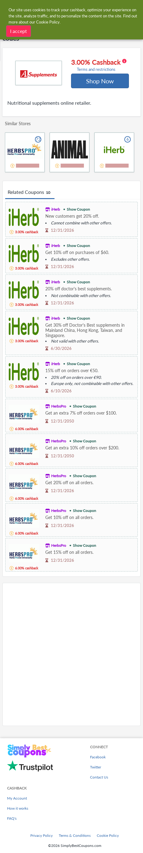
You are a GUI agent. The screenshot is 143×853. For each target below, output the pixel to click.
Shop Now (100, 81)
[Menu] (7, 8)
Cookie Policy (108, 835)
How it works (17, 808)
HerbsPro (58, 406)
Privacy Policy (41, 835)
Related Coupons (30, 192)
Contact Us (99, 777)
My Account (17, 798)
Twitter (95, 767)
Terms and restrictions (96, 69)
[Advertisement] (71, 654)
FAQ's (12, 818)
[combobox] (77, 8)
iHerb (55, 209)
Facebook (98, 757)
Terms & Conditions (75, 835)
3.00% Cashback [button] (98, 65)
